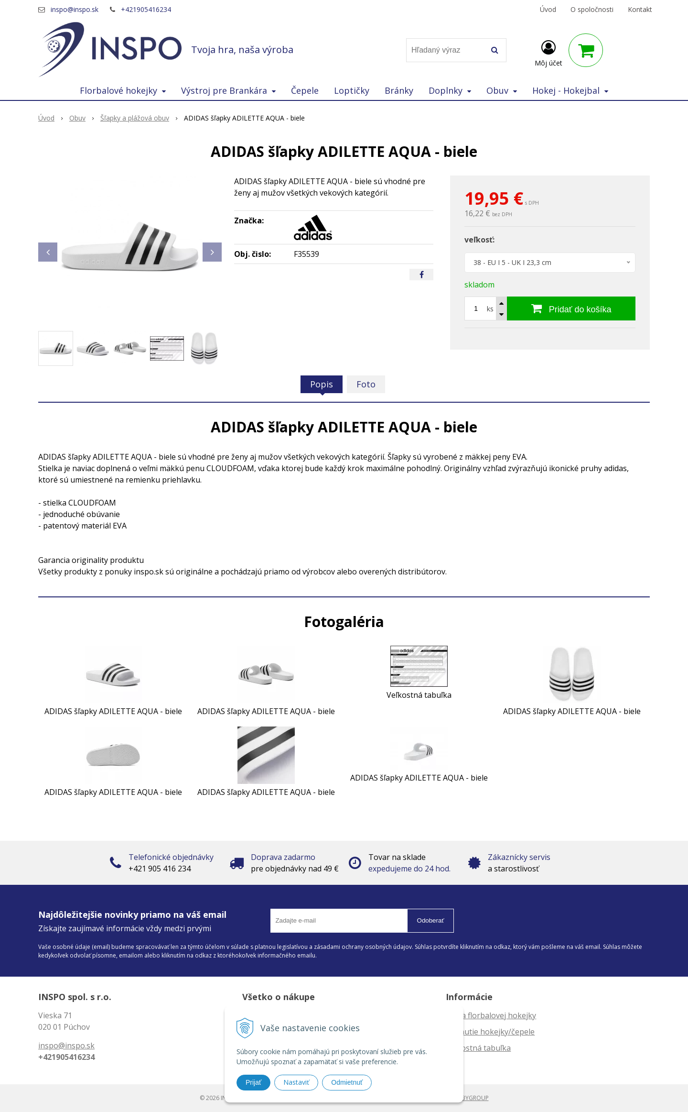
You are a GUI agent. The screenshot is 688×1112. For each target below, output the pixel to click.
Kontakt (640, 9)
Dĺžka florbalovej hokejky (491, 1015)
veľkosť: (479, 239)
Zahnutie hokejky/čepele (490, 1031)
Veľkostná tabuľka (478, 1048)
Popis (321, 384)
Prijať (253, 1082)
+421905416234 (146, 9)
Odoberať (430, 920)
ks (490, 308)
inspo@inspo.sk (74, 9)
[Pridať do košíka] (571, 308)
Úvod (548, 9)
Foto (366, 384)
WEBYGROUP (471, 1098)
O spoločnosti (591, 9)
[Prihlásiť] (548, 52)
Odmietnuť (347, 1082)
